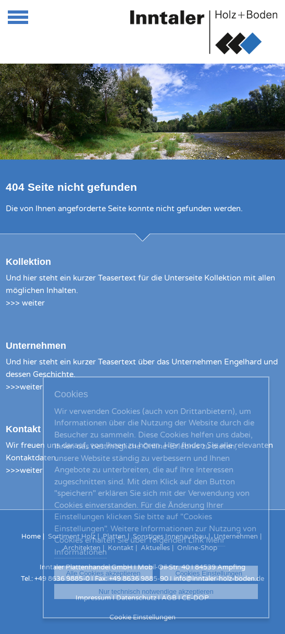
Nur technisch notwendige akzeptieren (155, 591)
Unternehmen (36, 345)
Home (31, 536)
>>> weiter (25, 303)
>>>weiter (24, 387)
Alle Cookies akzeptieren (103, 573)
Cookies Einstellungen (208, 573)
